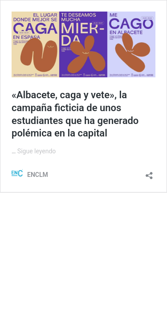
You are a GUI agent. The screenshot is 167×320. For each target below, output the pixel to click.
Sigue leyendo (36, 151)
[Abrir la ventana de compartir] (149, 173)
